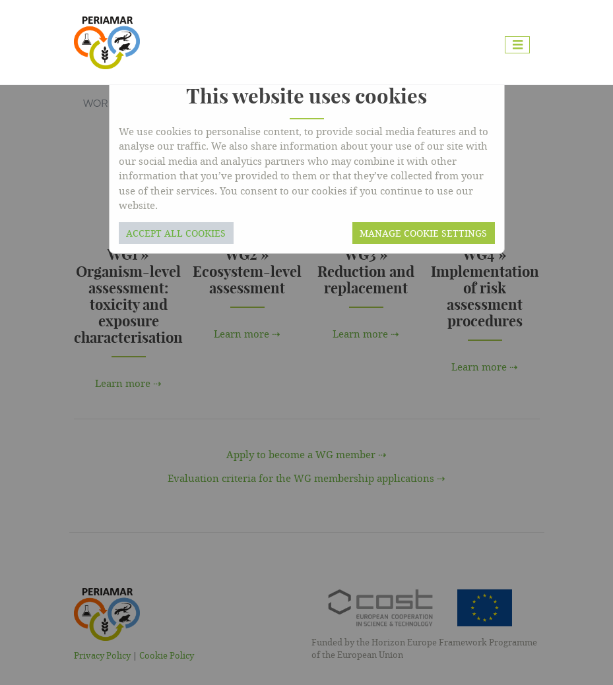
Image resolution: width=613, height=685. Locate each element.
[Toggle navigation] (517, 45)
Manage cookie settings (423, 233)
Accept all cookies (176, 233)
